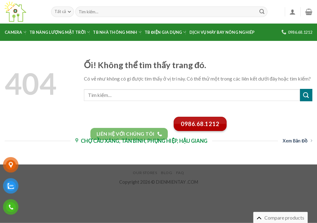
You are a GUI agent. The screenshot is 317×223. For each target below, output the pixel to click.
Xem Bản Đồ (297, 140)
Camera (15, 32)
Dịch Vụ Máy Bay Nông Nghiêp (222, 32)
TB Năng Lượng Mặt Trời (59, 32)
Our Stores (145, 172)
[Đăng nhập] (292, 12)
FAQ (180, 172)
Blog (166, 172)
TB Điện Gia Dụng (165, 32)
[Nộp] (262, 12)
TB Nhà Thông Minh (117, 32)
